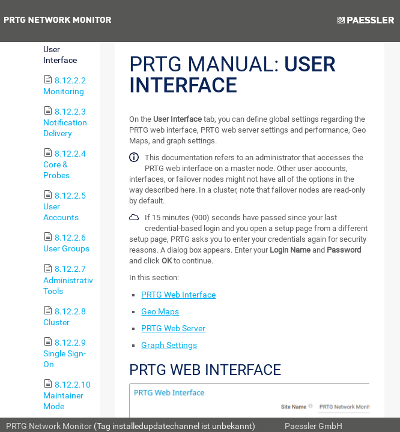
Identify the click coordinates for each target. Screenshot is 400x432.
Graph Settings (169, 345)
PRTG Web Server (173, 328)
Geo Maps (160, 311)
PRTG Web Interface (178, 294)
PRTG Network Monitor (49, 426)
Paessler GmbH (313, 426)
